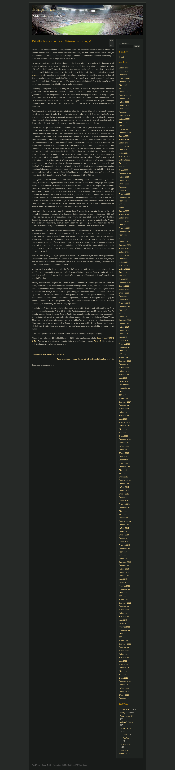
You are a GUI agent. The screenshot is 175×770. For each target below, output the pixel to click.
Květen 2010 (124, 688)
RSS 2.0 (97, 341)
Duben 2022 (123, 218)
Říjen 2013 (123, 552)
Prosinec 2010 (124, 664)
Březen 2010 (124, 695)
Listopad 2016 (124, 426)
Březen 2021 (124, 255)
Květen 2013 (124, 569)
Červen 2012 (124, 606)
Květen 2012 (124, 610)
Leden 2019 (123, 341)
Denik (125, 735)
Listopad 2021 (124, 231)
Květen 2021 (124, 248)
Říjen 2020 (123, 272)
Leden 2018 (123, 381)
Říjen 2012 (123, 593)
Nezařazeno (123, 754)
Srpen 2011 (123, 640)
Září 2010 (123, 675)
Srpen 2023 (123, 170)
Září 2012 (123, 596)
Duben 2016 (123, 450)
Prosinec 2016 (124, 422)
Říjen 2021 (123, 235)
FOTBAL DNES (125, 709)
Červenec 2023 (125, 173)
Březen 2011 (124, 658)
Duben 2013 (123, 572)
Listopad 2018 (124, 347)
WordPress (36, 765)
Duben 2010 (123, 692)
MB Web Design (81, 765)
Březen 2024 (124, 146)
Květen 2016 (124, 446)
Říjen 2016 (123, 429)
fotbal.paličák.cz (44, 10)
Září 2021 (123, 238)
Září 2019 (123, 313)
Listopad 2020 (124, 269)
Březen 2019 (124, 334)
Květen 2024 (124, 139)
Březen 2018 (124, 375)
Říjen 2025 (123, 85)
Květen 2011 (124, 651)
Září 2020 (123, 276)
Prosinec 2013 (124, 545)
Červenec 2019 (125, 320)
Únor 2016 (123, 456)
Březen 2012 (124, 617)
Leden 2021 (123, 262)
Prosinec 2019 (124, 303)
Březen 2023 (124, 184)
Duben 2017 (123, 412)
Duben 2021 (123, 252)
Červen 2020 (124, 286)
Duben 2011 (123, 654)
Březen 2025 (124, 109)
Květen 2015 (124, 487)
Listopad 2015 (124, 467)
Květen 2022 (124, 214)
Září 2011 (123, 637)
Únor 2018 (123, 378)
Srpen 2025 (123, 92)
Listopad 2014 (124, 507)
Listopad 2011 (124, 630)
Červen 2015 (124, 484)
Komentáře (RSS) (60, 765)
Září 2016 (123, 433)
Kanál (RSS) (46, 765)
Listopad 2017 (124, 388)
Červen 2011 (124, 647)
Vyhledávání (124, 44)
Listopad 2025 (124, 82)
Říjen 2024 (123, 122)
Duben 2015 (123, 490)
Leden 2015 (123, 501)
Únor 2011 (123, 661)
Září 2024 (123, 126)
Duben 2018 (123, 371)
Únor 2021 (123, 259)
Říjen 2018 (123, 351)
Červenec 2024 (125, 133)
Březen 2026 (124, 71)
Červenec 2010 (125, 681)
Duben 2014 (123, 531)
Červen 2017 (124, 405)
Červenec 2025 (125, 95)
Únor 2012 (123, 620)
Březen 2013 (124, 576)
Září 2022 (123, 204)
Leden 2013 (123, 582)
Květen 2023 (124, 177)
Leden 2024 (123, 153)
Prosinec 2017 (124, 385)
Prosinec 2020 (124, 266)
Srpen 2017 (123, 398)
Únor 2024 (123, 150)
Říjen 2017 (123, 392)
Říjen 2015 (123, 470)
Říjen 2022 (123, 201)
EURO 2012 (126, 744)
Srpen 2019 (123, 317)
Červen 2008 (124, 698)
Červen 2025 (124, 99)
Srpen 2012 (123, 600)
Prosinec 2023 (124, 156)
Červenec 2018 (125, 361)
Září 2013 (123, 555)
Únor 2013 (123, 579)
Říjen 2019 (123, 310)
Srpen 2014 (123, 518)
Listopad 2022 (124, 197)
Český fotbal (101, 338)
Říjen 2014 (123, 511)
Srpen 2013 (123, 559)
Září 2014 (123, 514)
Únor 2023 (123, 187)
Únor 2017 (123, 419)
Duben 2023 (123, 180)
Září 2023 (123, 167)
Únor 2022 (123, 225)
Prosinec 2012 (124, 586)
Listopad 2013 (124, 548)
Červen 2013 (124, 565)
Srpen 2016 (123, 436)
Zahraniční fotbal (126, 722)
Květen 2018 (124, 368)
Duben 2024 (123, 143)
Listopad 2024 (124, 119)
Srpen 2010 (123, 678)
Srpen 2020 (123, 279)
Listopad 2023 (124, 160)
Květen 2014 (124, 528)
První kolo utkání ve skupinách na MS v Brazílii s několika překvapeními (85, 359)
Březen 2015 (124, 494)
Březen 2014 (124, 535)
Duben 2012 (123, 613)
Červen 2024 (124, 136)
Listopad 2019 (124, 306)
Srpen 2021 (123, 242)
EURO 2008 (126, 728)
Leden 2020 (123, 300)
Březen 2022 (124, 221)
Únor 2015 (123, 497)
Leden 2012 (123, 623)
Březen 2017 (124, 416)
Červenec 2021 (125, 245)
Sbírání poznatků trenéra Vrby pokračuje (48, 354)
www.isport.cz (37, 75)
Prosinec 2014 (124, 504)
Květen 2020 (124, 289)
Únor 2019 (123, 337)
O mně (121, 57)
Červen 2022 (124, 211)
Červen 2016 (124, 443)
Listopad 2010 (124, 668)
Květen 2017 (124, 409)
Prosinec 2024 (124, 116)
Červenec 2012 (125, 603)
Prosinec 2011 (124, 627)
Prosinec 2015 (124, 463)
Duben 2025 (123, 105)
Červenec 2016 (125, 439)
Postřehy (126, 738)
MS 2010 (124, 750)
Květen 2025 (124, 102)
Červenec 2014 (125, 521)
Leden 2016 (123, 460)
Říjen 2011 (123, 634)
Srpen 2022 (123, 208)
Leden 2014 (123, 542)
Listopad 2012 (124, 589)
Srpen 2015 (123, 477)
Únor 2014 (123, 538)
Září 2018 (123, 354)
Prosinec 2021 (124, 228)
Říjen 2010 (123, 671)
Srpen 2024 (123, 129)
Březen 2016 (124, 453)
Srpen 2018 (123, 358)
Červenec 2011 (125, 644)
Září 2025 (123, 88)
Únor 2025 (123, 112)
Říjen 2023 (123, 163)
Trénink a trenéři (126, 716)
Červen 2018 (124, 364)
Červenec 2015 (125, 480)
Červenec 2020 (125, 283)
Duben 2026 (123, 68)
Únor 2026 (123, 75)
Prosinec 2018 (124, 344)
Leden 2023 (123, 191)
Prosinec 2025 (124, 78)
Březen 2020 (124, 293)
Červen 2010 (124, 685)
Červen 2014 (124, 525)
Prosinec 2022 (124, 194)
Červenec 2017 (125, 402)
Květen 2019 (124, 327)
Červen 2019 (124, 324)
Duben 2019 (123, 330)
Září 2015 (123, 473)
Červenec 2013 (125, 562)
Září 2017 (123, 395)
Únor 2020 (123, 296)
